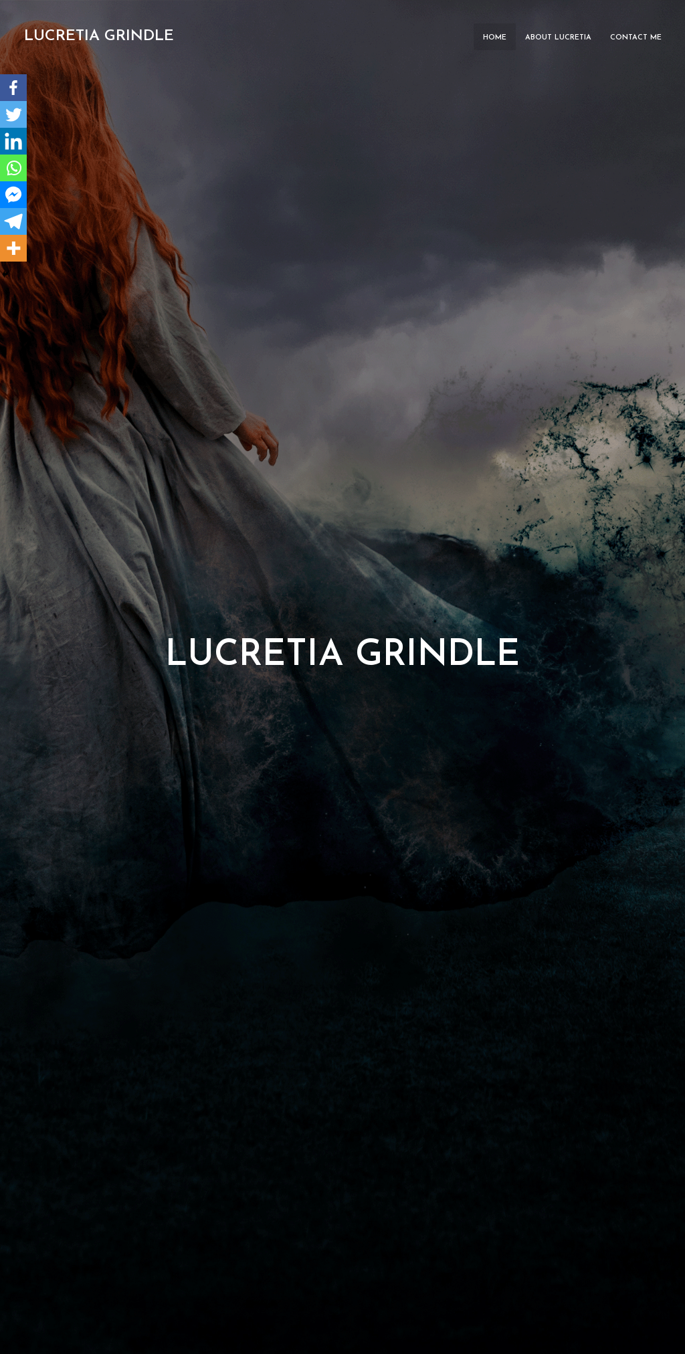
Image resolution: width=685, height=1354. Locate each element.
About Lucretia (558, 37)
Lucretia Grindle (99, 36)
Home (494, 37)
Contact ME (636, 37)
